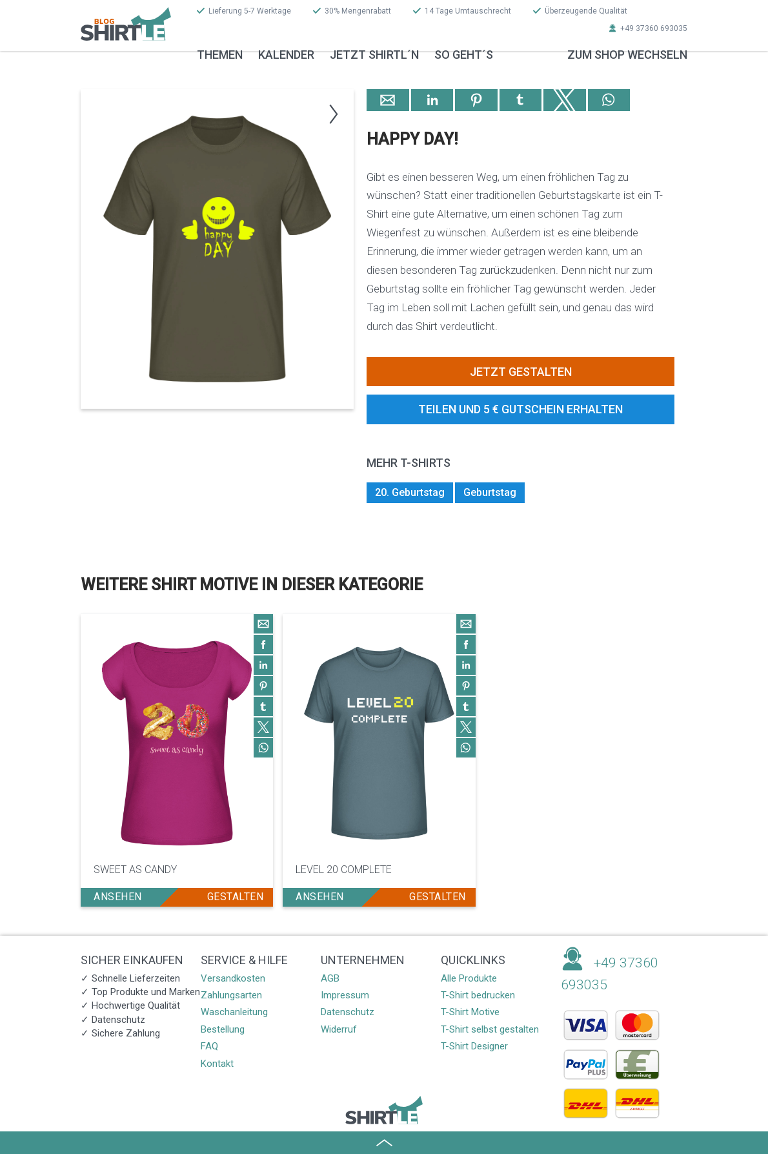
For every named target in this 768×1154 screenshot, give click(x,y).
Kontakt (217, 1063)
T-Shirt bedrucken (478, 995)
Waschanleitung (234, 1012)
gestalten (235, 897)
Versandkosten (233, 978)
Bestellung (223, 1029)
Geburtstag (489, 492)
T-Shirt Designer (474, 1046)
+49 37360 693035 (653, 28)
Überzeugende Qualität (586, 10)
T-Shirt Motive (470, 1012)
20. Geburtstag (410, 492)
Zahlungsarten (231, 995)
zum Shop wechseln (627, 54)
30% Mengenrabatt (358, 10)
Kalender (286, 54)
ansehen (118, 897)
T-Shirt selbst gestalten (490, 1029)
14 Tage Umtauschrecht (468, 10)
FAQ (209, 1046)
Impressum (345, 995)
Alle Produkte (469, 978)
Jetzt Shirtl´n (374, 54)
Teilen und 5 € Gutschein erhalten (520, 409)
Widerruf (339, 1029)
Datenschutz (347, 1012)
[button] (330, 112)
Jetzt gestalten (521, 371)
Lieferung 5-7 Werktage (249, 10)
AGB (330, 978)
